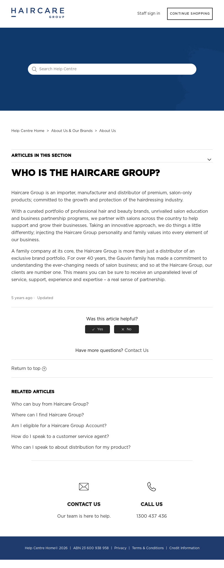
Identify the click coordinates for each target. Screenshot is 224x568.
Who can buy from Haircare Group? (50, 404)
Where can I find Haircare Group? (47, 415)
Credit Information (184, 548)
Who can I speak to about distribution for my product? (71, 447)
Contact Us (137, 350)
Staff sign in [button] (148, 13)
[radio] (97, 329)
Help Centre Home (27, 131)
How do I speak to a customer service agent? (60, 436)
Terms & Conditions (148, 548)
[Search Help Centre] (112, 69)
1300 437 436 (151, 498)
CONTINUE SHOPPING (190, 13)
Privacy (120, 548)
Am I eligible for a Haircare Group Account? (59, 426)
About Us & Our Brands (72, 131)
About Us (107, 131)
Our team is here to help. (84, 498)
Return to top (28, 368)
